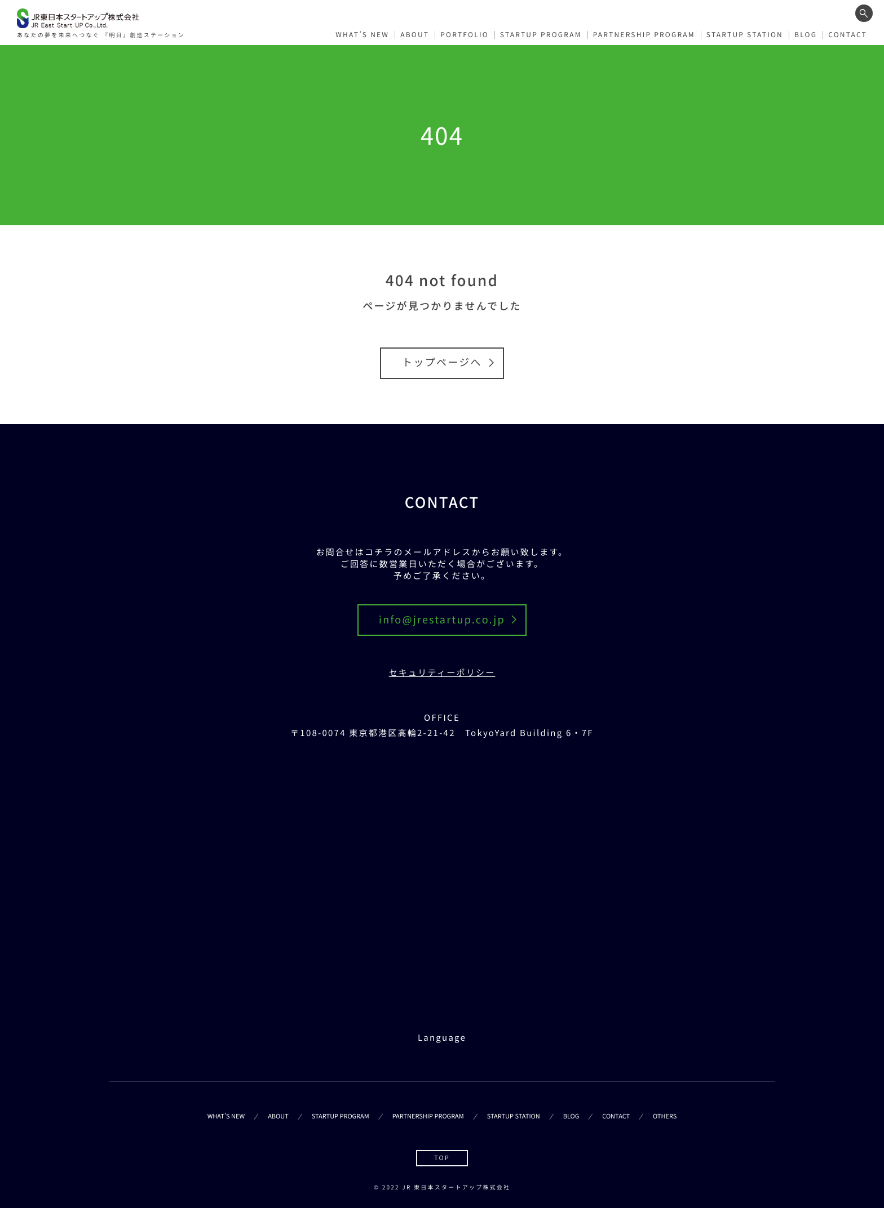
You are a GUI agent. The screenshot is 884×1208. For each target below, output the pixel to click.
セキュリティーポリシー (442, 673)
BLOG (805, 33)
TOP (442, 1157)
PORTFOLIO (464, 33)
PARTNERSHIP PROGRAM (644, 33)
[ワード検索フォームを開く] (864, 13)
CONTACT (847, 33)
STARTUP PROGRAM (541, 33)
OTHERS (665, 1116)
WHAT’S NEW (362, 33)
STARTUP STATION (744, 33)
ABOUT (414, 33)
